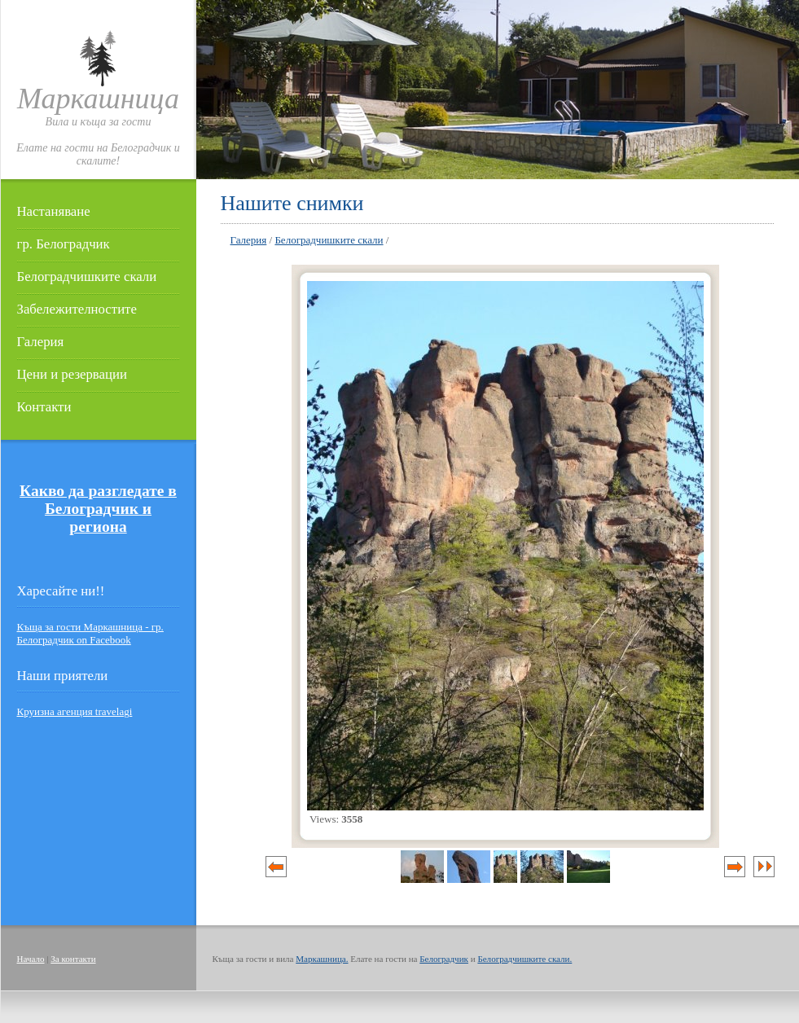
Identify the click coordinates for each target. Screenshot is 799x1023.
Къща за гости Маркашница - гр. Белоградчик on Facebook (90, 633)
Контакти (44, 407)
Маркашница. (322, 959)
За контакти (72, 959)
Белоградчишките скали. (524, 959)
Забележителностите (77, 309)
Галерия (40, 341)
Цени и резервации (72, 374)
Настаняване (53, 211)
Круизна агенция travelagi (75, 711)
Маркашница (98, 98)
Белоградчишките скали (87, 276)
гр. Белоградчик (63, 244)
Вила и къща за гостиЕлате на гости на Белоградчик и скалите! (98, 141)
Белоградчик (443, 959)
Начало (31, 959)
